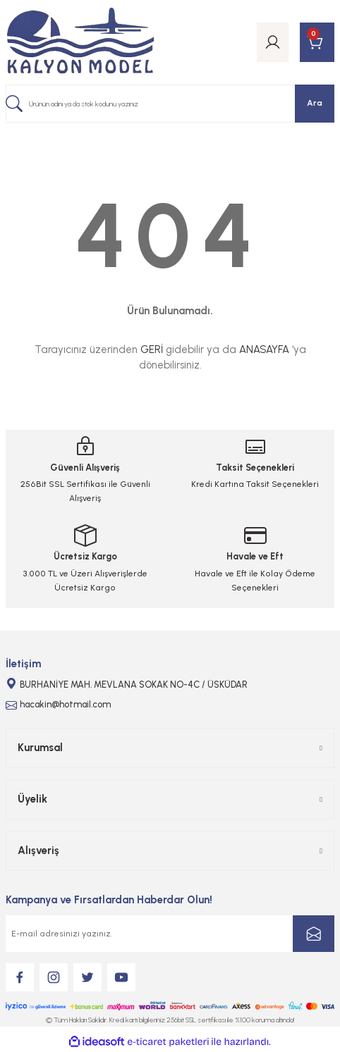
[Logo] (80, 42)
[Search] (170, 104)
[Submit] (313, 933)
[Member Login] (272, 42)
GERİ (151, 349)
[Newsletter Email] (170, 933)
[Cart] (317, 42)
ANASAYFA (264, 349)
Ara (314, 103)
